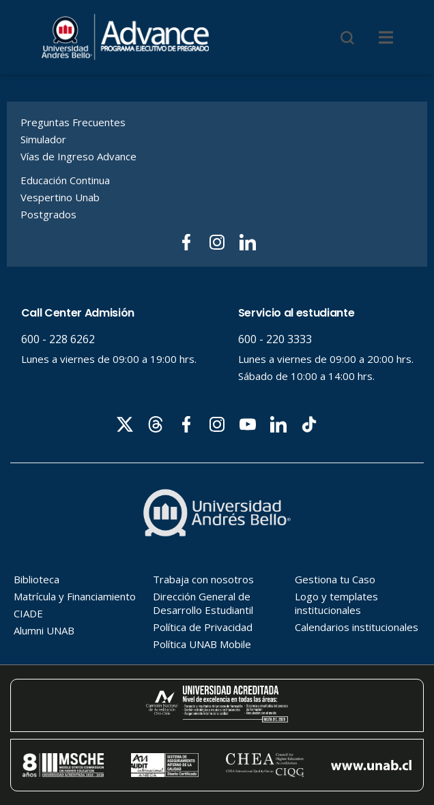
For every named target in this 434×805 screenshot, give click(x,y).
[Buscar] (347, 37)
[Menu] (386, 37)
